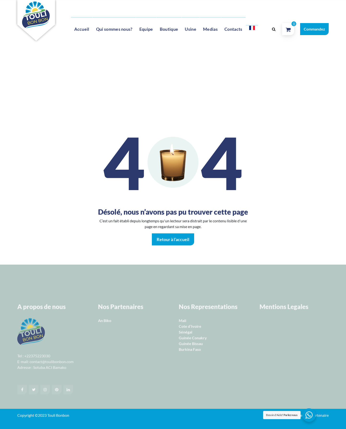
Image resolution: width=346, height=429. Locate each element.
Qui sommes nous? (114, 29)
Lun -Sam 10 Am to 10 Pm (185, 7)
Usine (190, 29)
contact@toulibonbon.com (133, 7)
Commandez (314, 29)
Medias (210, 29)
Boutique (169, 29)
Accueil (81, 29)
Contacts (233, 29)
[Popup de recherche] (274, 29)
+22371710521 (90, 7)
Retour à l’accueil (173, 239)
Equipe (146, 29)
